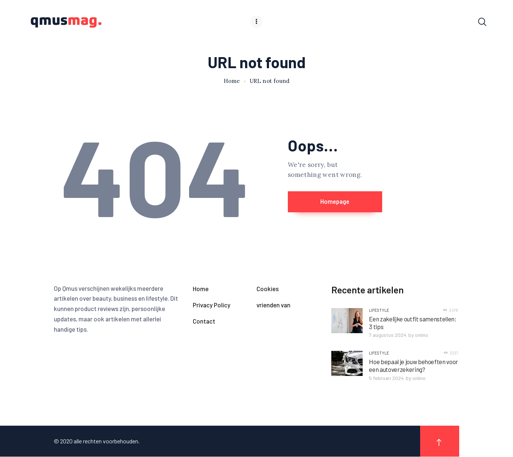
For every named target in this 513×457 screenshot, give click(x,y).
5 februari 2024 (386, 378)
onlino (421, 335)
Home (232, 81)
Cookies (267, 289)
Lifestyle (379, 310)
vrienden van (273, 305)
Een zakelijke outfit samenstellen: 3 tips (412, 323)
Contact (204, 321)
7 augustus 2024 (387, 335)
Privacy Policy (211, 305)
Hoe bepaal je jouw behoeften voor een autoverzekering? (413, 365)
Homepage (348, 202)
